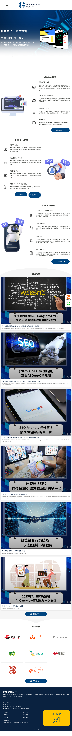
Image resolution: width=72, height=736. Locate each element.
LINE (68, 306)
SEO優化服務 (11, 701)
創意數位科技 (10, 696)
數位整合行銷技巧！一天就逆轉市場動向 (16, 544)
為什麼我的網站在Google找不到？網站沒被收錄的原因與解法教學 (22, 343)
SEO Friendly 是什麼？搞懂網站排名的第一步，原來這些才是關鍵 (22, 443)
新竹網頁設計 (6, 699)
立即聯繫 (68, 299)
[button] (6, 5)
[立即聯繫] (68, 297)
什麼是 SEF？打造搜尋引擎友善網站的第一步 (17, 493)
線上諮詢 (56, 718)
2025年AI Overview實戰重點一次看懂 (15, 593)
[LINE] (68, 303)
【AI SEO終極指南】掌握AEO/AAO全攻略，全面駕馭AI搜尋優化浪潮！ (23, 392)
